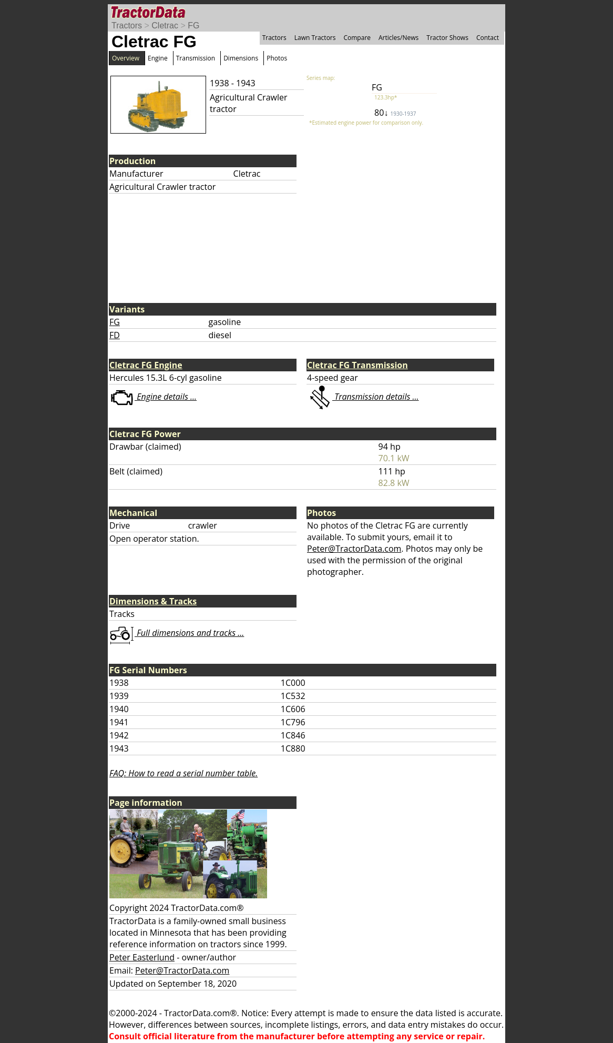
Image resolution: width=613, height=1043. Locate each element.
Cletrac (164, 25)
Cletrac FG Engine (145, 365)
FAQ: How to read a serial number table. (183, 773)
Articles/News (398, 37)
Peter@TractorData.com (354, 548)
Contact (487, 37)
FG (193, 25)
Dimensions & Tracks (153, 601)
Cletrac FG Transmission (357, 365)
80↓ (395, 112)
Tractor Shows (447, 37)
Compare (357, 37)
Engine (158, 58)
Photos (277, 58)
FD (114, 335)
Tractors (126, 25)
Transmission (195, 58)
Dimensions (240, 58)
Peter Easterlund (142, 957)
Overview (125, 58)
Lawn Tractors (315, 37)
